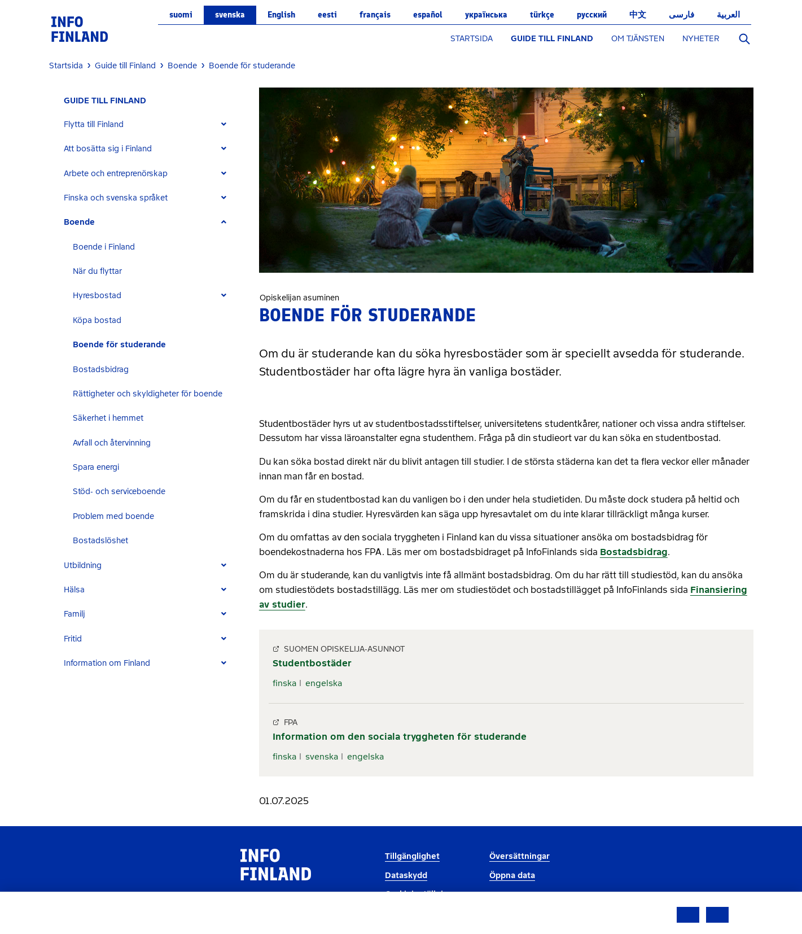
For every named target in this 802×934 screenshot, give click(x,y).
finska (284, 683)
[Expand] (223, 124)
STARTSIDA (471, 38)
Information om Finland (107, 663)
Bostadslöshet (100, 540)
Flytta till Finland (94, 124)
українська (486, 15)
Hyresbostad (97, 295)
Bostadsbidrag (101, 369)
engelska (323, 683)
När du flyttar (97, 271)
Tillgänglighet (412, 856)
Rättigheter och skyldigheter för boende (147, 394)
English (281, 15)
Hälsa (74, 590)
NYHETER (701, 38)
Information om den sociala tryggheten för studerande (400, 736)
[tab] (150, 124)
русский (592, 15)
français (375, 15)
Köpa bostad (97, 320)
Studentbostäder (312, 663)
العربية (728, 15)
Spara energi (96, 467)
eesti (327, 15)
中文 (637, 15)
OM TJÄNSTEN (637, 38)
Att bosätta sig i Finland (108, 149)
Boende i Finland (104, 247)
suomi (180, 15)
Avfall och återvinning (112, 443)
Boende (79, 222)
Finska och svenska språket (116, 198)
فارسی (681, 15)
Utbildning (83, 565)
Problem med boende (113, 516)
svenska (230, 15)
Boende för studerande (119, 345)
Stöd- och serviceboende (119, 491)
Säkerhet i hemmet (108, 418)
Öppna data (512, 875)
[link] (79, 28)
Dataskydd (406, 875)
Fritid (73, 639)
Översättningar (519, 856)
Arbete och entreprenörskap (116, 173)
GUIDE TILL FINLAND (552, 38)
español (427, 15)
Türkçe (542, 15)
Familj (74, 614)
